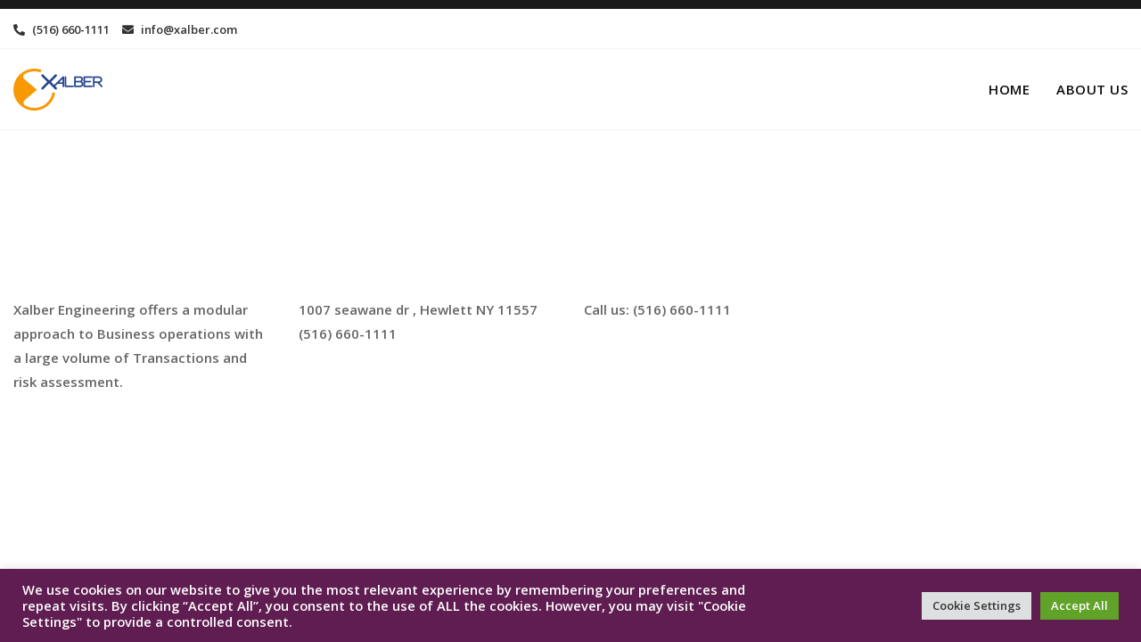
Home (1009, 89)
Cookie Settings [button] (976, 605)
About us (1092, 89)
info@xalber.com (179, 29)
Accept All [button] (1079, 605)
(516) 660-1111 (61, 29)
